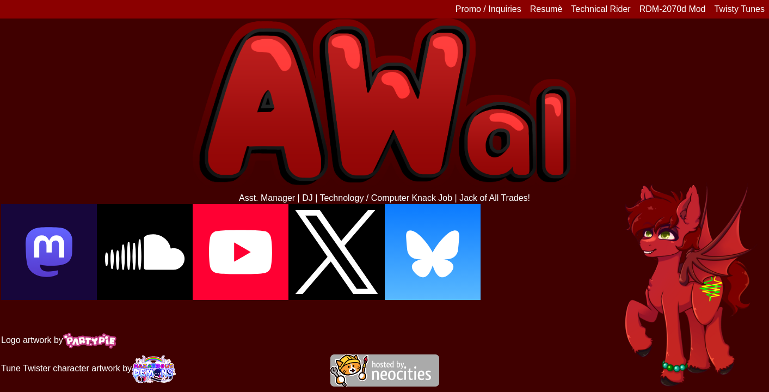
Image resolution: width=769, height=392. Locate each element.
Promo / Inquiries (488, 9)
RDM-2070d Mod (672, 9)
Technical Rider (600, 9)
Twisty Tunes (740, 9)
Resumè (546, 9)
